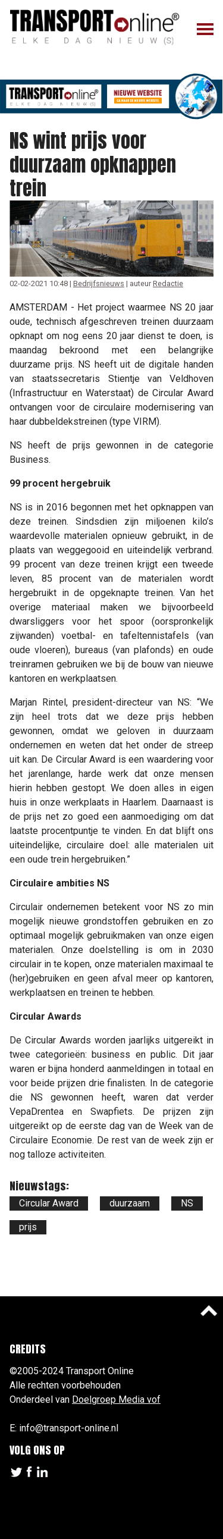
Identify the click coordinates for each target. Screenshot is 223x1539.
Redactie (168, 283)
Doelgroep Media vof (116, 1399)
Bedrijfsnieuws (98, 283)
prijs (28, 1227)
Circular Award (48, 1203)
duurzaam (129, 1203)
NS (187, 1203)
